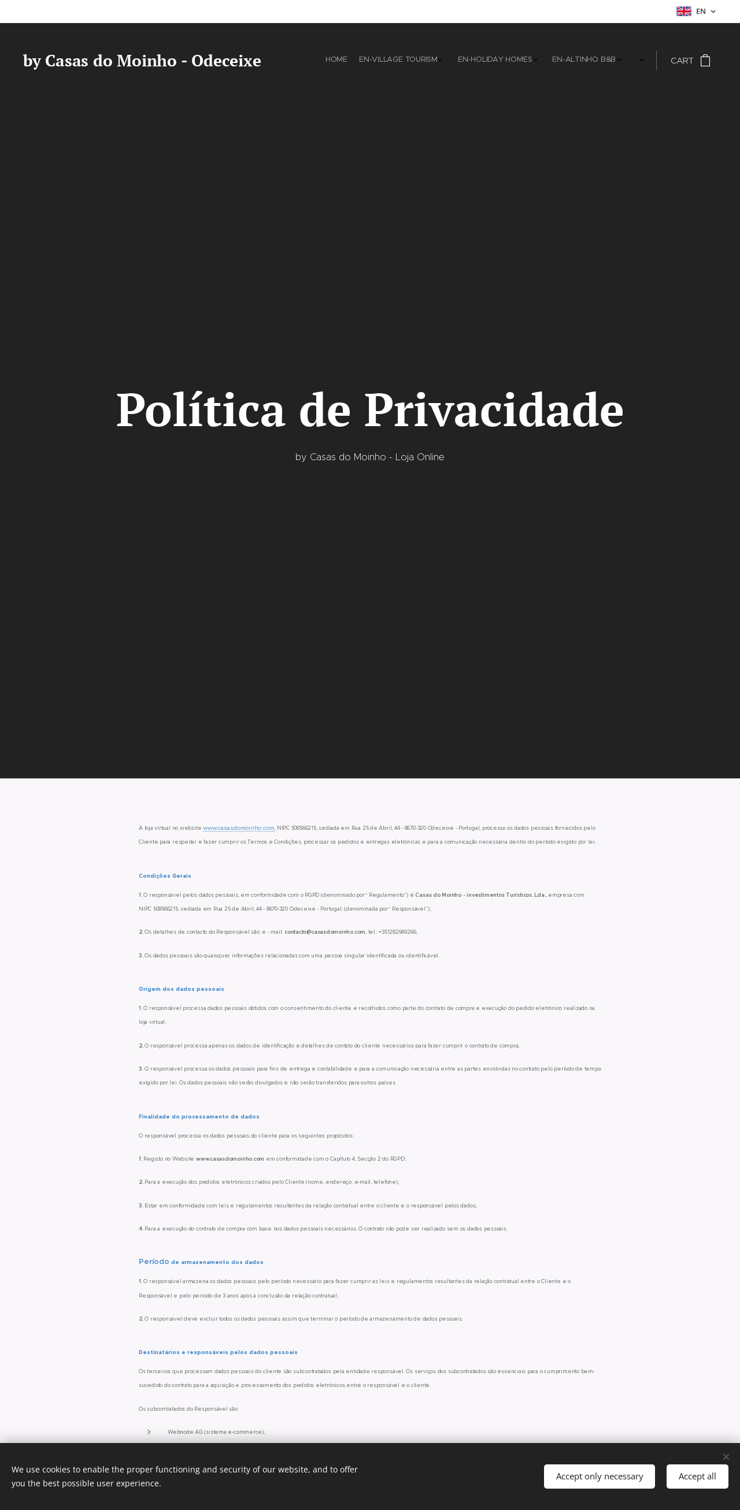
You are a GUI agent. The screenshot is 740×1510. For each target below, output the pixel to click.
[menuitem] (542, 60)
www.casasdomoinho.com (238, 828)
